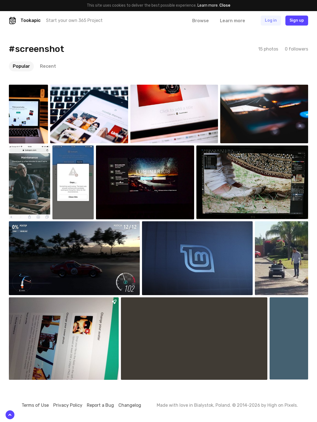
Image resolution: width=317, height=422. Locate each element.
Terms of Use (35, 405)
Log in (271, 20)
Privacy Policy (67, 405)
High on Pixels (282, 405)
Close (224, 5)
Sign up (297, 20)
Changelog (129, 405)
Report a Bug (100, 405)
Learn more (207, 5)
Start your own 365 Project (74, 20)
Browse (200, 20)
